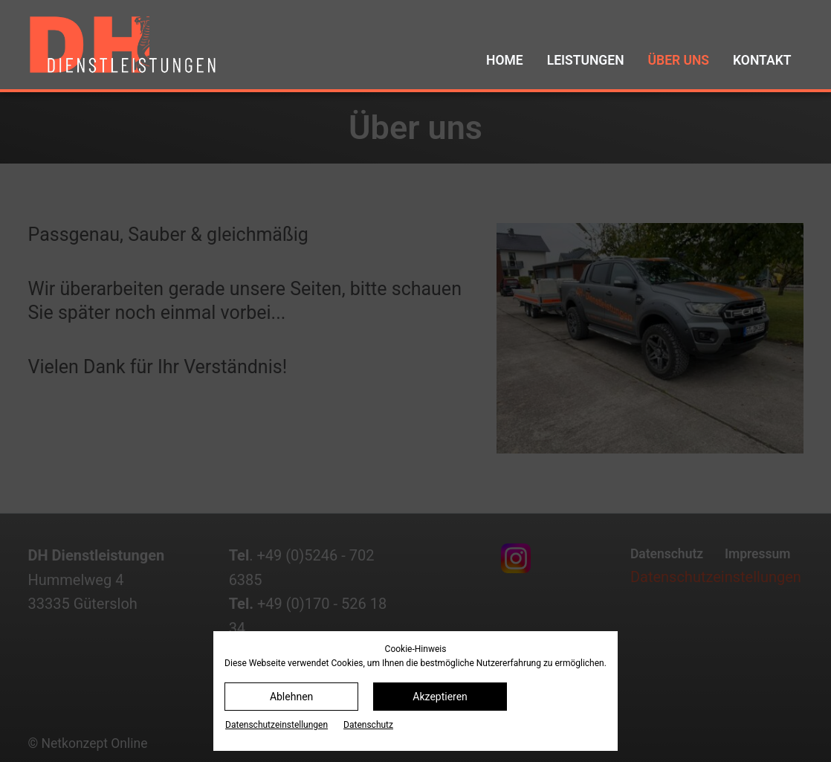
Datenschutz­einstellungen (276, 725)
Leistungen (585, 60)
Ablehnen (291, 697)
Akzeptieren (440, 697)
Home (504, 60)
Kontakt (762, 60)
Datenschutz (368, 725)
